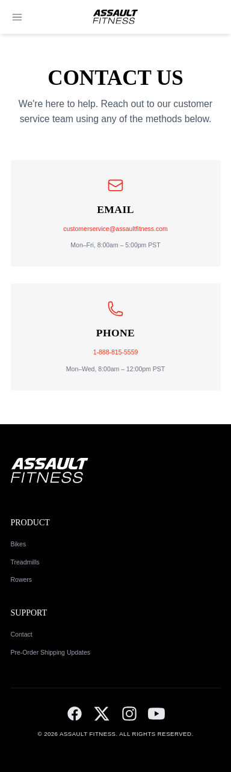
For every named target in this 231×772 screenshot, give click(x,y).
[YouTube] (156, 713)
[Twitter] (101, 713)
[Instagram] (129, 713)
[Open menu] (17, 17)
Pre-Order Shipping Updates (51, 652)
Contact (21, 634)
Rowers (21, 579)
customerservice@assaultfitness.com (115, 228)
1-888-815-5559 (115, 352)
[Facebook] (74, 713)
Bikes (18, 544)
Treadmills (25, 562)
